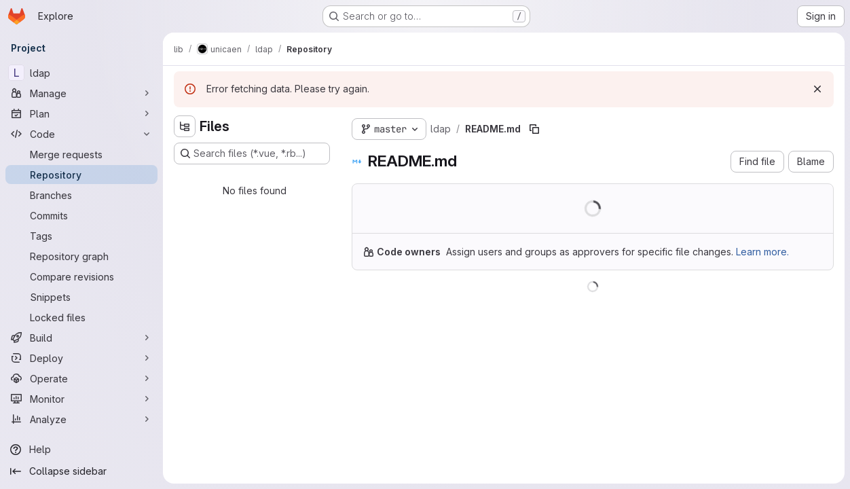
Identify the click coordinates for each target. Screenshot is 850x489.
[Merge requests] (81, 154)
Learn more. (762, 251)
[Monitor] (81, 398)
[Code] (81, 133)
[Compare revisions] (81, 276)
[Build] (81, 337)
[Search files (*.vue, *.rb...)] (252, 153)
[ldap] (81, 72)
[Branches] (81, 194)
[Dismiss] (817, 89)
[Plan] (81, 113)
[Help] (81, 449)
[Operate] (81, 378)
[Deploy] (81, 357)
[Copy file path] (534, 129)
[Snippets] (81, 296)
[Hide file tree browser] (185, 126)
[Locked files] (81, 317)
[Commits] (81, 215)
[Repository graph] (81, 256)
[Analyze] (81, 419)
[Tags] (81, 235)
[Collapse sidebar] (81, 471)
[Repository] (81, 174)
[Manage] (81, 93)
